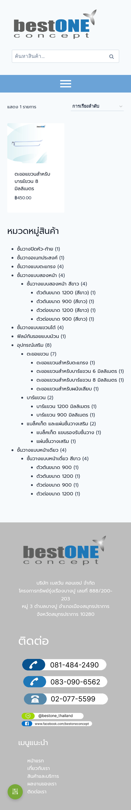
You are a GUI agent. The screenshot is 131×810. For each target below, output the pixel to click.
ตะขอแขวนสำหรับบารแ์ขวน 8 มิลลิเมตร (32, 181)
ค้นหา (113, 56)
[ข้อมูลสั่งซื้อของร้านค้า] (97, 106)
